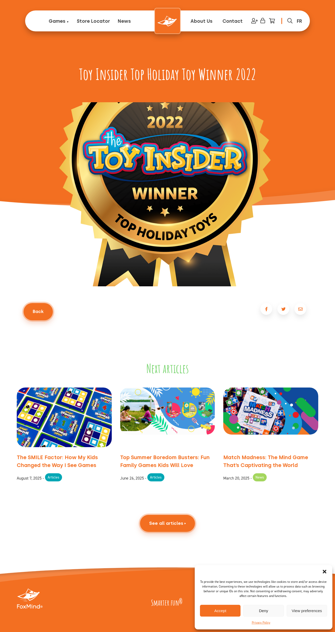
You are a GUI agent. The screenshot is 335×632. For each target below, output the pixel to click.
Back (38, 311)
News (124, 21)
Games (57, 21)
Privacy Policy (261, 622)
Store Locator (93, 21)
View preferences (307, 610)
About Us (202, 21)
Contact (232, 21)
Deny (263, 610)
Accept (220, 610)
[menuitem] (299, 21)
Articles (53, 477)
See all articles (167, 537)
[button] (324, 571)
